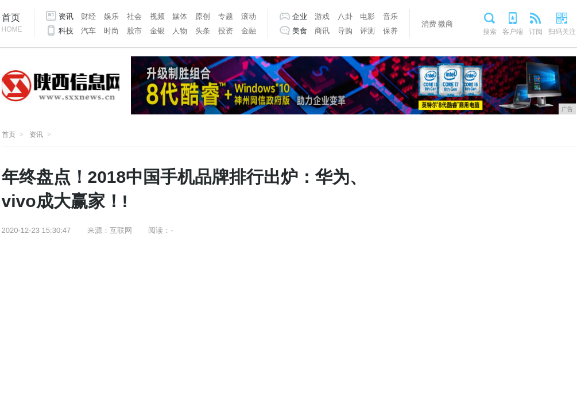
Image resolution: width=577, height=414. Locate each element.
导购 (345, 30)
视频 (157, 16)
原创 (202, 16)
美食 (299, 30)
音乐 (390, 16)
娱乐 (111, 16)
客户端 (512, 32)
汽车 (88, 30)
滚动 (248, 16)
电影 (367, 16)
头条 (202, 30)
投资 (225, 30)
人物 (179, 30)
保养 (390, 30)
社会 (134, 16)
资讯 (66, 16)
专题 (225, 16)
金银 (157, 30)
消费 (428, 24)
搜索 (490, 32)
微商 (445, 24)
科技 (66, 30)
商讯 (322, 30)
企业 (299, 16)
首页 (12, 24)
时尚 (111, 30)
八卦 (345, 16)
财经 (88, 16)
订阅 (536, 32)
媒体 (179, 16)
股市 (134, 30)
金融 (248, 30)
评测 (367, 30)
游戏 (322, 16)
